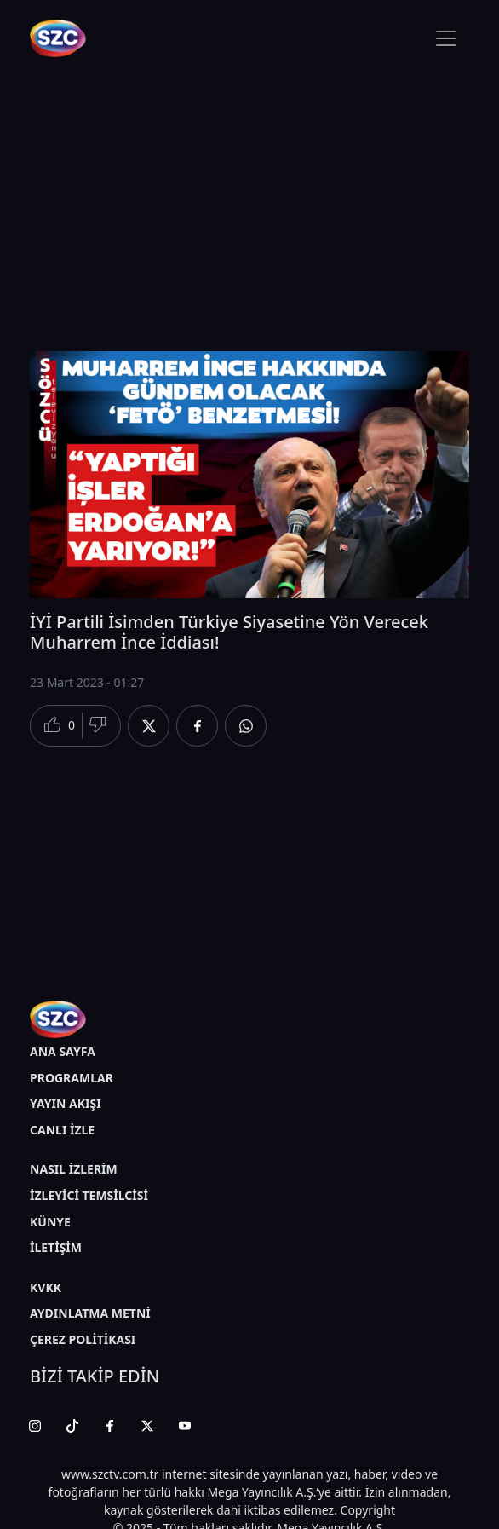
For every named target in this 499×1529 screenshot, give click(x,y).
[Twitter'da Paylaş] (148, 726)
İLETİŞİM (56, 1247)
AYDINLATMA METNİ (90, 1313)
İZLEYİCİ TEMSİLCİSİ (89, 1195)
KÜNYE (50, 1222)
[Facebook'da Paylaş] (197, 726)
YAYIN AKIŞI (65, 1103)
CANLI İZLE (62, 1130)
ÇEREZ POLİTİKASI (82, 1339)
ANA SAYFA (62, 1051)
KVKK (45, 1287)
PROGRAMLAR (71, 1078)
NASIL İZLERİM (74, 1169)
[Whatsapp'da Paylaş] (246, 726)
